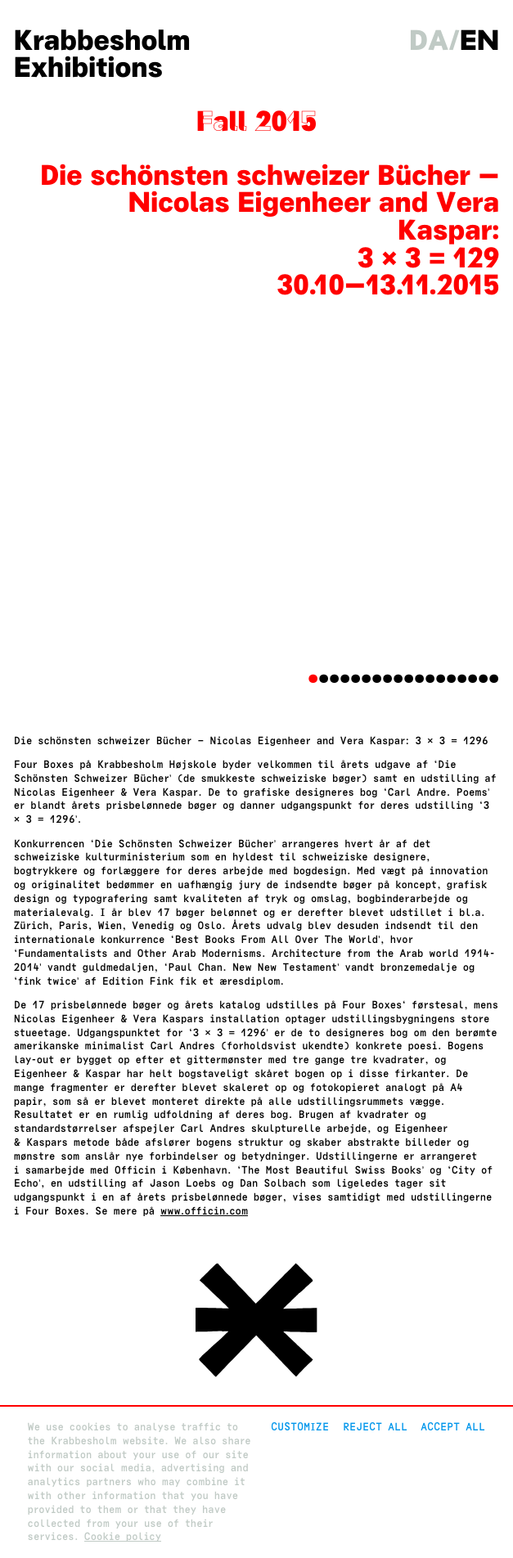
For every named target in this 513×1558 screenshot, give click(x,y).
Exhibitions (88, 67)
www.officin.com (204, 1211)
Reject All (375, 1427)
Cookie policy (122, 1536)
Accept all (453, 1427)
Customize (300, 1427)
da (429, 40)
